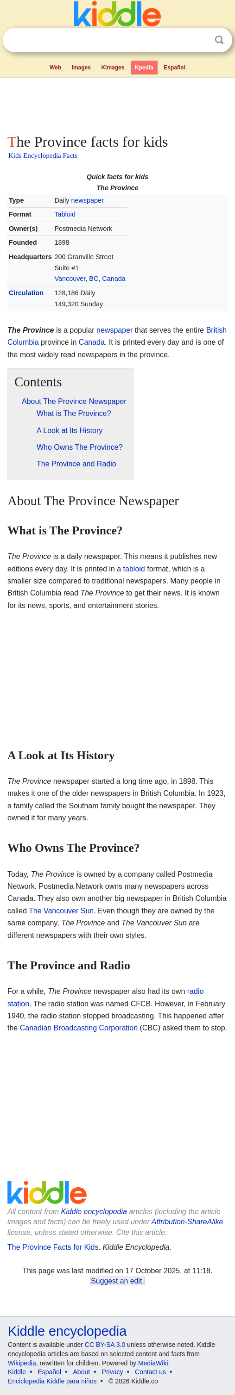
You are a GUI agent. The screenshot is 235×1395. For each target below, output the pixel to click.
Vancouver (69, 278)
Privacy (112, 1372)
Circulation (26, 293)
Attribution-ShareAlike (187, 1222)
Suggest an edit (116, 1281)
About (81, 1372)
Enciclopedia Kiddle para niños (52, 1381)
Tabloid (65, 214)
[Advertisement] (117, 103)
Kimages (112, 67)
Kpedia (144, 67)
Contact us (150, 1372)
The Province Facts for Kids (53, 1247)
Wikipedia (22, 1363)
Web (55, 67)
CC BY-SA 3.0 (105, 1344)
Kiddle (17, 1372)
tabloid (134, 569)
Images (81, 67)
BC (93, 278)
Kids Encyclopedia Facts (42, 155)
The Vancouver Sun (61, 911)
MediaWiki (153, 1363)
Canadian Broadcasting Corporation (79, 1028)
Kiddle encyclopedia (94, 1211)
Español (174, 67)
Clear (200, 40)
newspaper (87, 200)
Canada (113, 278)
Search (219, 40)
